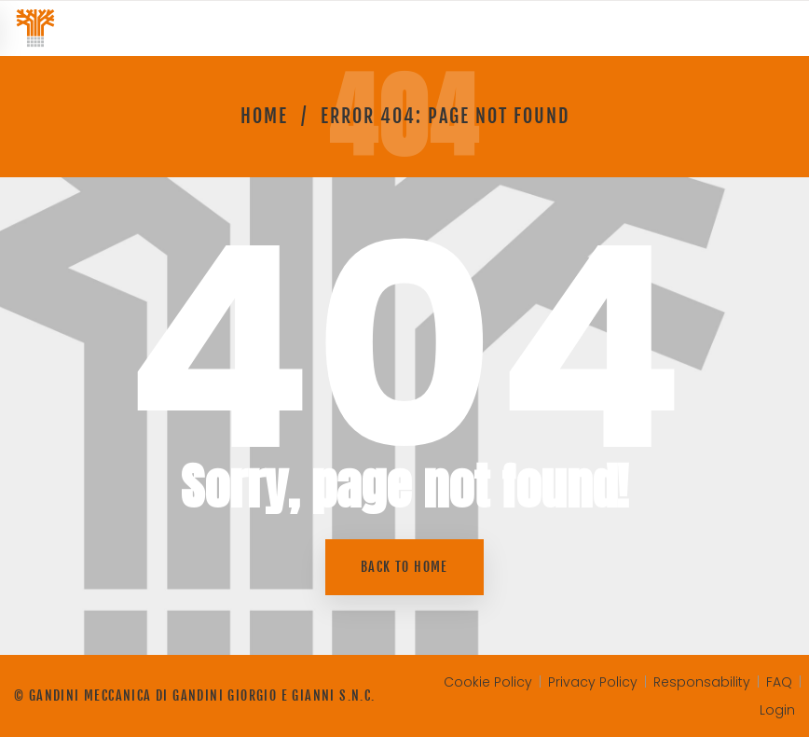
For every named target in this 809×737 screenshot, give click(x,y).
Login (777, 710)
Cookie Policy (488, 682)
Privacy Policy (593, 682)
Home (264, 116)
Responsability (701, 682)
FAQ (779, 682)
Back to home (404, 567)
